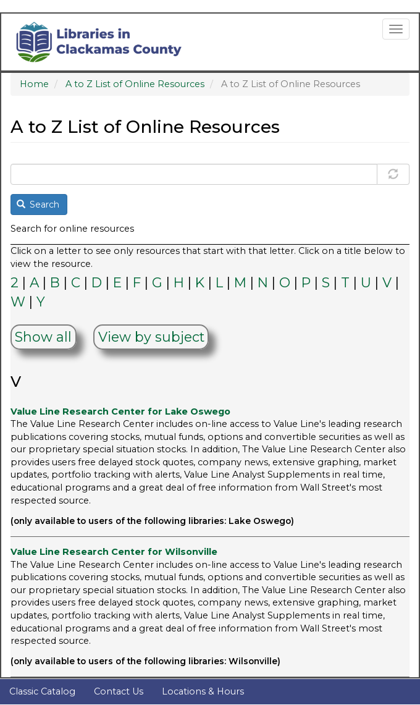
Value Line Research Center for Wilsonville (113, 551)
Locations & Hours (203, 691)
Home (34, 84)
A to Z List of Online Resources (134, 84)
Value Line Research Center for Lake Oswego (120, 411)
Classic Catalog (42, 691)
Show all (43, 337)
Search (38, 204)
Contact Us (118, 691)
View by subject (151, 337)
